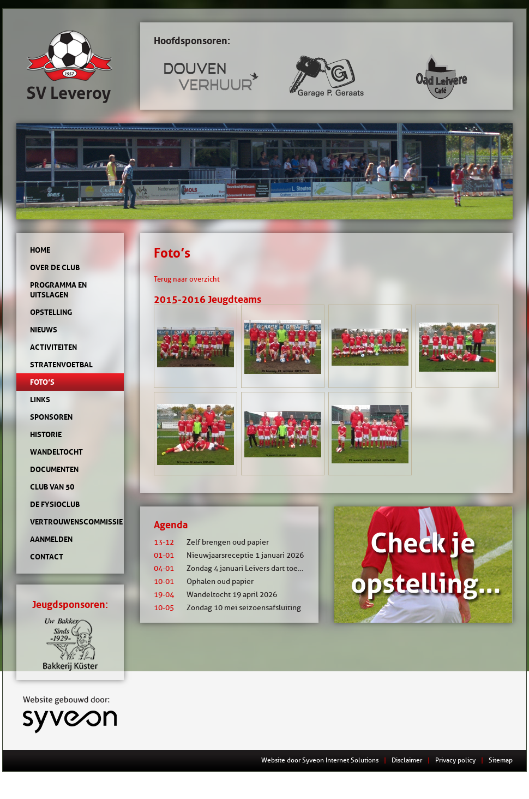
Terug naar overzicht (187, 279)
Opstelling (51, 312)
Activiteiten (53, 347)
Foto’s (42, 382)
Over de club (55, 267)
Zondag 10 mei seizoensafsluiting (227, 607)
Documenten (54, 469)
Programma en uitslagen (58, 290)
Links (40, 399)
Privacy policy (455, 760)
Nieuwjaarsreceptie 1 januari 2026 (229, 555)
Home (40, 250)
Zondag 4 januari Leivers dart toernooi (235, 568)
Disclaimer (407, 760)
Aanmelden (51, 539)
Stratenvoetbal (61, 364)
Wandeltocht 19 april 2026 (215, 594)
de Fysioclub (55, 504)
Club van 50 (52, 487)
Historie (46, 434)
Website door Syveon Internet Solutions (319, 760)
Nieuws (43, 330)
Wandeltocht (56, 452)
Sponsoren (51, 417)
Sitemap (501, 760)
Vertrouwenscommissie (70, 522)
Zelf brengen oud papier (211, 542)
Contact (46, 557)
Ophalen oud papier (204, 581)
